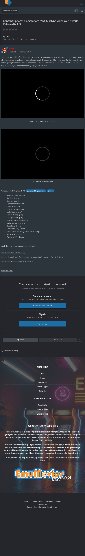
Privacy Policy (37, 501)
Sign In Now (42, 324)
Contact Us (42, 391)
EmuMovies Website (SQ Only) (13, 252)
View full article (7, 271)
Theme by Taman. (52, 507)
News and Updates (28, 39)
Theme (26, 501)
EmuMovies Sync (42, 413)
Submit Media (42, 405)
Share (20, 340)
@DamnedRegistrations (36, 191)
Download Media (42, 409)
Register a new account (42, 306)
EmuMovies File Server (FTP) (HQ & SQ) (17, 261)
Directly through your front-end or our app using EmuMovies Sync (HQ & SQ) (32, 257)
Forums (42, 378)
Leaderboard (42, 382)
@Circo (50, 191)
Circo (7, 36)
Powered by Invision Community (36, 507)
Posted (20, 52)
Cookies (58, 501)
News (42, 373)
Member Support (42, 386)
